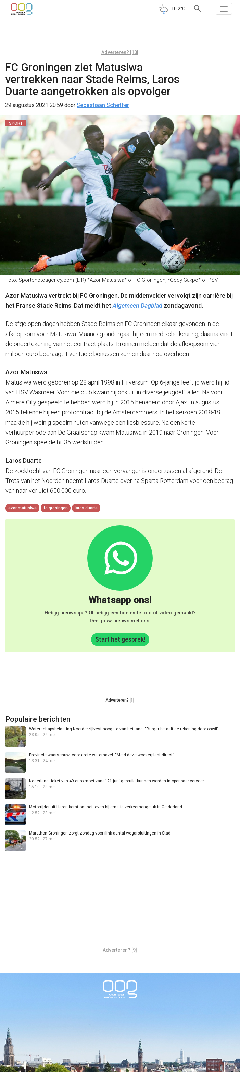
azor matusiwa (22, 507)
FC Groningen (55, 507)
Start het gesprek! (120, 639)
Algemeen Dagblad (137, 305)
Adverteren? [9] (120, 950)
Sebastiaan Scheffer (103, 105)
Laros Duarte (86, 507)
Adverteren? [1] (119, 700)
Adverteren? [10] (119, 52)
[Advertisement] (119, 36)
